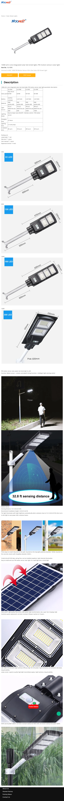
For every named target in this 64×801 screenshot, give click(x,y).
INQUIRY (9, 66)
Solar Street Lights (11, 16)
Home (3, 16)
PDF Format (27, 66)
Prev (3, 35)
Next (60, 35)
